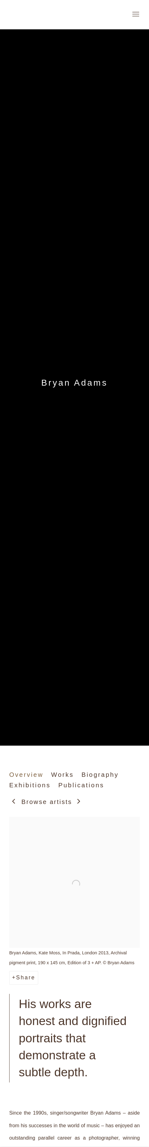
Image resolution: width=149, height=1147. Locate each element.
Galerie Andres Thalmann (46, 14)
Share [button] (25, 977)
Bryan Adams (74, 382)
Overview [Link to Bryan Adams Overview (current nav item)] (26, 774)
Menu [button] (135, 14)
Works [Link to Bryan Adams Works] (62, 774)
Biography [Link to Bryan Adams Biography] (100, 774)
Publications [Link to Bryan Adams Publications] (81, 785)
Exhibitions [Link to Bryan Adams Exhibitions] (29, 785)
